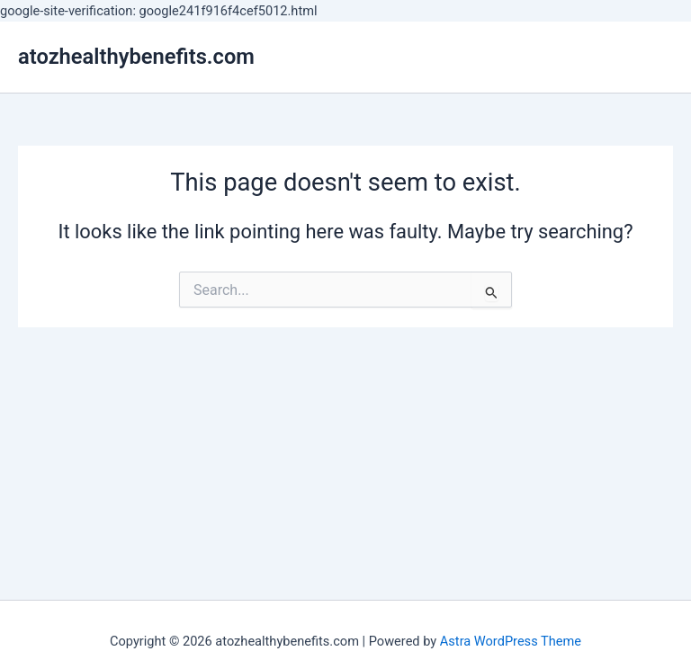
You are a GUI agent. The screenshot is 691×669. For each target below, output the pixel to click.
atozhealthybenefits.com (136, 56)
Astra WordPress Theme (510, 641)
